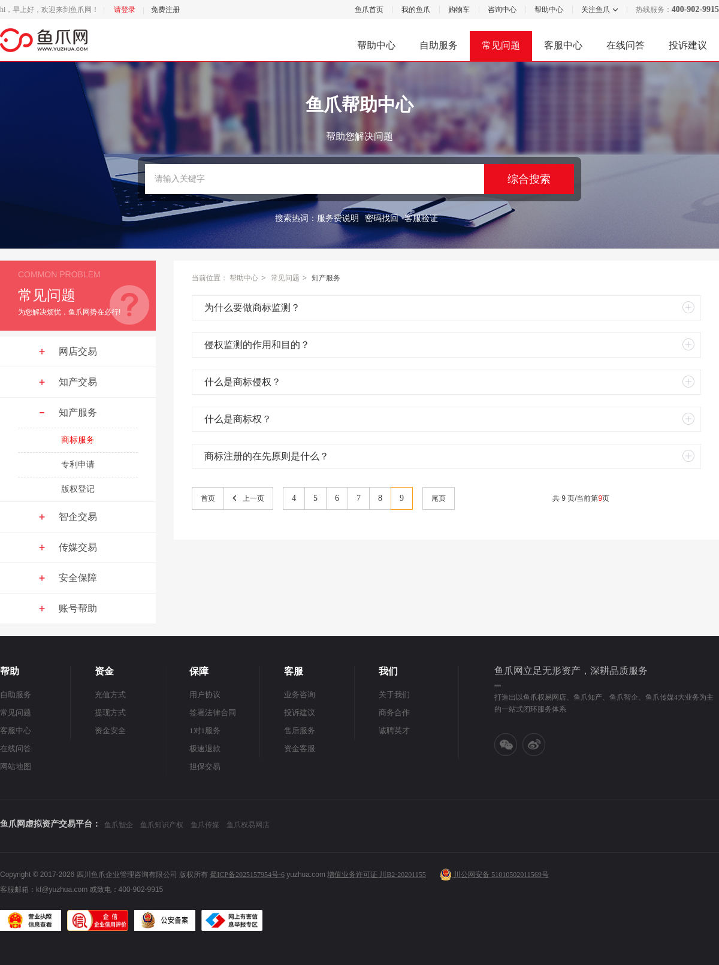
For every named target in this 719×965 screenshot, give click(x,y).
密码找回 (381, 218)
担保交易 (204, 766)
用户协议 (204, 694)
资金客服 (299, 748)
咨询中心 (502, 9)
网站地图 (15, 766)
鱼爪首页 (369, 9)
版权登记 (78, 489)
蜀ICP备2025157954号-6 (247, 874)
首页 (208, 498)
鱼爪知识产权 (161, 825)
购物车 (459, 9)
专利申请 (78, 464)
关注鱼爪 (595, 9)
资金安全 (110, 730)
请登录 (124, 9)
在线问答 (625, 45)
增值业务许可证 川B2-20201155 (376, 874)
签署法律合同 (212, 712)
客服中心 (563, 45)
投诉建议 (688, 45)
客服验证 (421, 218)
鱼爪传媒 (205, 825)
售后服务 (299, 730)
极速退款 (204, 748)
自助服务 (438, 45)
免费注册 (165, 9)
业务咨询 (299, 694)
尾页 (438, 498)
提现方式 (110, 712)
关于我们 (394, 694)
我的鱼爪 (415, 9)
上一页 (253, 498)
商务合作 (394, 712)
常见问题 (501, 45)
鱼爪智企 (118, 825)
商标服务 (78, 439)
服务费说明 (338, 218)
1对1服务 (204, 730)
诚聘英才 (394, 730)
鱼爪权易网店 (248, 825)
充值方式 (110, 694)
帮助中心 (548, 9)
